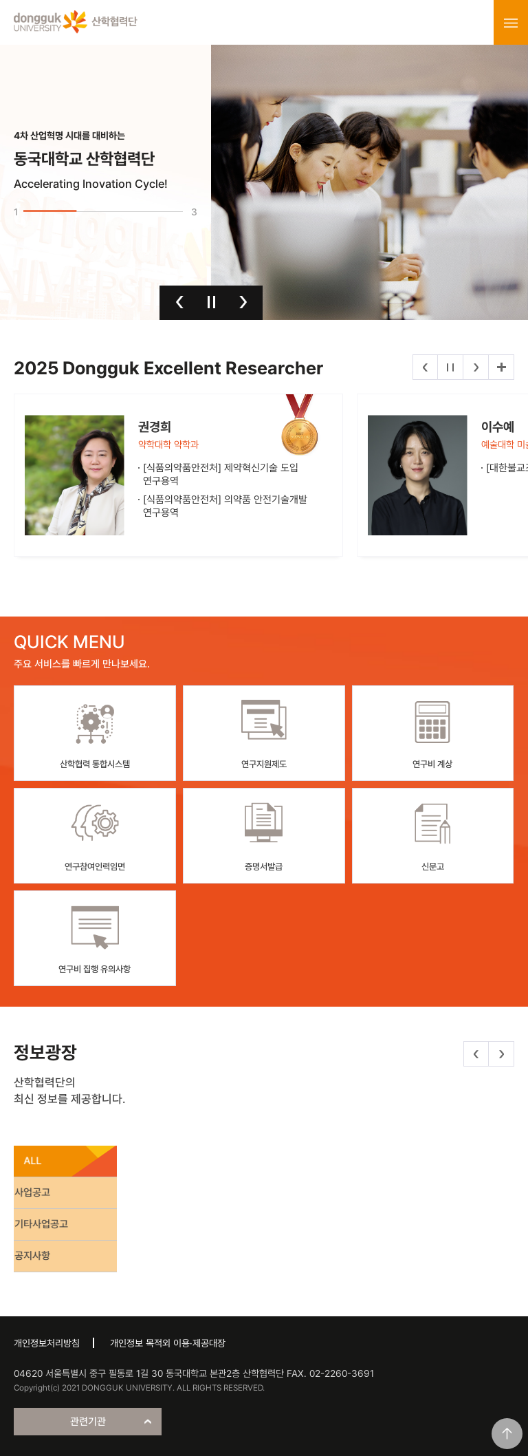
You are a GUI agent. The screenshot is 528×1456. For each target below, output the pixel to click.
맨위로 (507, 1433)
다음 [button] (243, 302)
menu (511, 22)
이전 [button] (180, 302)
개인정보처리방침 (47, 1343)
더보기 (501, 367)
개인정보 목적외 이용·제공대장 (168, 1343)
